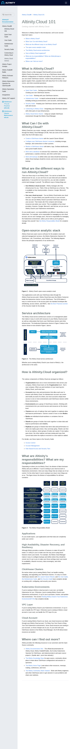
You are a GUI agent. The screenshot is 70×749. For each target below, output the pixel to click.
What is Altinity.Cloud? (33, 38)
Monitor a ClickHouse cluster (35, 146)
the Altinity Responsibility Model (49, 221)
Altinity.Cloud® (26, 14)
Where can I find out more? (34, 61)
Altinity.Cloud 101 (38, 14)
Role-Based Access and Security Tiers (38, 448)
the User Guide (63, 577)
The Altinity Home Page (33, 665)
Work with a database (33, 151)
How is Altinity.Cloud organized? (36, 53)
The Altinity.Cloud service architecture (38, 50)
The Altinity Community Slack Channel (38, 670)
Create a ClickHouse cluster (34, 138)
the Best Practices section (59, 304)
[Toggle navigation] (66, 3)
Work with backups (32, 157)
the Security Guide (46, 579)
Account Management (33, 446)
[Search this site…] (7, 14)
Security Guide (30, 103)
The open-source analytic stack (36, 47)
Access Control (30, 443)
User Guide (29, 95)
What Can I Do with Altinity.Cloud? (36, 41)
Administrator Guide (32, 98)
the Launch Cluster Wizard (46, 577)
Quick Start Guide (31, 90)
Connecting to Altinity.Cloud (34, 108)
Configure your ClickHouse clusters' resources (40, 141)
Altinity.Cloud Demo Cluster (34, 114)
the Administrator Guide (29, 579)
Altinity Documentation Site (34, 648)
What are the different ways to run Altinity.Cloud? (41, 44)
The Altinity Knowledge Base (35, 658)
